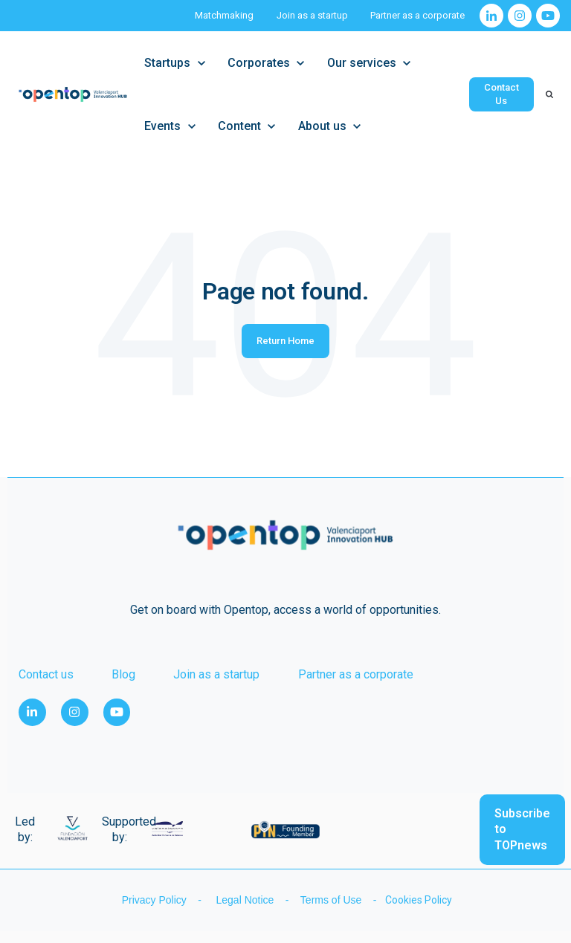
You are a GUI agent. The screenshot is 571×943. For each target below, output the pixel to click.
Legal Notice (246, 900)
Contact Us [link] (501, 94)
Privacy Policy (153, 900)
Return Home (285, 340)
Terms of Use (332, 900)
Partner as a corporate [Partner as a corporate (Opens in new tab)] (417, 15)
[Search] (549, 94)
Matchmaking (224, 15)
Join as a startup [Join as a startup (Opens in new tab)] (312, 15)
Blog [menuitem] (123, 674)
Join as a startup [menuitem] (216, 674)
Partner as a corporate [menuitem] (355, 674)
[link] (491, 15)
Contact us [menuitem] (46, 674)
